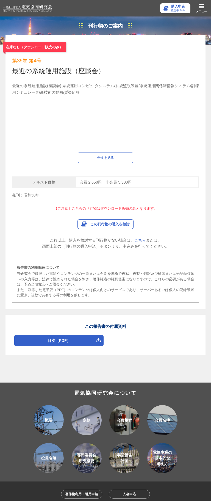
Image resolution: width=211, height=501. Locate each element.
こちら (140, 171)
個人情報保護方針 (149, 450)
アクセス (86, 450)
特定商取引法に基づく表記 (126, 459)
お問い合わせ (114, 450)
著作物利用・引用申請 (81, 425)
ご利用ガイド (59, 450)
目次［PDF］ (59, 271)
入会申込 (129, 425)
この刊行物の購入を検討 (110, 155)
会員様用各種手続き (80, 459)
